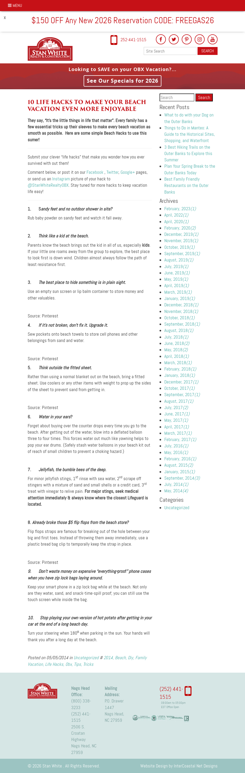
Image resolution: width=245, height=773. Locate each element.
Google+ (128, 172)
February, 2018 (180, 369)
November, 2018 (181, 311)
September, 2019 (182, 253)
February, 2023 (180, 209)
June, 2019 (177, 273)
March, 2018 (178, 363)
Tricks (88, 664)
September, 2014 (182, 478)
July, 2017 (176, 407)
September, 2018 (182, 324)
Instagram (61, 179)
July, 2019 (176, 266)
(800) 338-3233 (81, 704)
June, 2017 (177, 414)
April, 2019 (176, 285)
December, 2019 (181, 234)
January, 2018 (179, 375)
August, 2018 (178, 330)
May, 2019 (176, 279)
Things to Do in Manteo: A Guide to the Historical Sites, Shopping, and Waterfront (189, 134)
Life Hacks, (54, 664)
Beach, (121, 657)
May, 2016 (176, 452)
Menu (15, 5)
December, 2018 (181, 305)
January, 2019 (179, 298)
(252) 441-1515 (80, 717)
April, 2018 (176, 356)
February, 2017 (180, 439)
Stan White (52, 49)
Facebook (95, 172)
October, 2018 (179, 318)
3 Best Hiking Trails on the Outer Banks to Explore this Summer (188, 153)
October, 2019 (179, 247)
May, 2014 (176, 491)
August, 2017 (178, 401)
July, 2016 (176, 446)
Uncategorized (86, 657)
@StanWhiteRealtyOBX (48, 185)
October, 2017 (179, 388)
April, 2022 (176, 215)
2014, (109, 657)
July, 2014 (176, 484)
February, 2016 (180, 459)
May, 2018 (176, 350)
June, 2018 (176, 343)
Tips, (78, 664)
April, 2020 (176, 221)
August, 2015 (178, 465)
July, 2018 (176, 337)
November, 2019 (181, 240)
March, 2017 (178, 433)
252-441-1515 (133, 40)
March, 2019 (178, 292)
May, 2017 (176, 420)
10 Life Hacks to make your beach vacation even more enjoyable (87, 105)
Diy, (131, 657)
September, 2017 (182, 394)
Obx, (69, 664)
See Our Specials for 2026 (122, 80)
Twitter (112, 172)
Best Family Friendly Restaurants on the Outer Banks (186, 185)
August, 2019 (178, 260)
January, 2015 (179, 472)
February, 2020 (180, 228)
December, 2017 (181, 382)
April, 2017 (176, 427)
